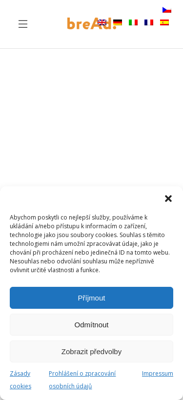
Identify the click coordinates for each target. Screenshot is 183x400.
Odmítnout (91, 324)
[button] (168, 198)
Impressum (157, 373)
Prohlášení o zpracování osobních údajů (82, 379)
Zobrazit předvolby (91, 351)
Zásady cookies (20, 379)
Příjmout (91, 298)
